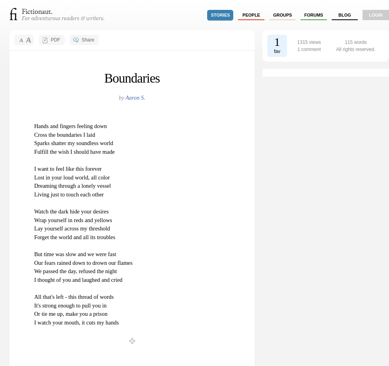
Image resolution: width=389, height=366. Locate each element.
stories (220, 15)
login (376, 15)
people (251, 15)
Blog (344, 15)
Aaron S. (135, 97)
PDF (55, 40)
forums (313, 15)
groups (282, 15)
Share (87, 40)
